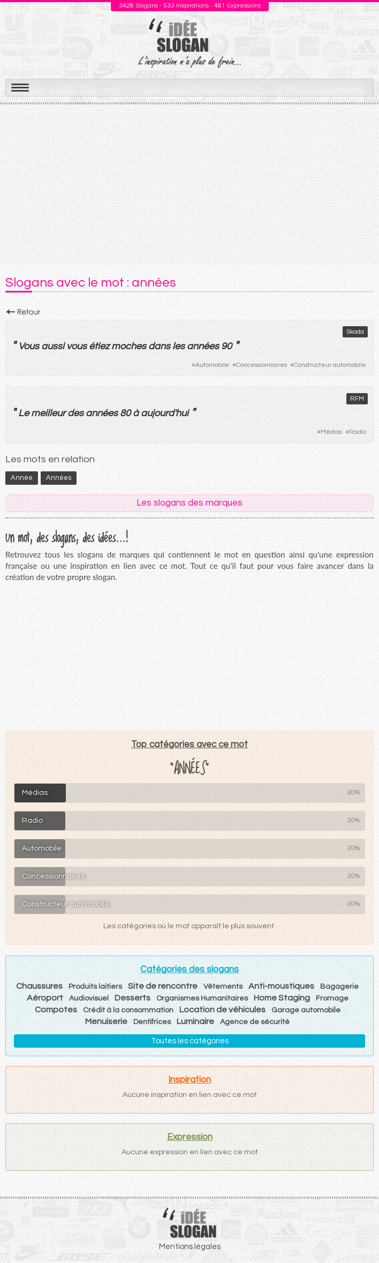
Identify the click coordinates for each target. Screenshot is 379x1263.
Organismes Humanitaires (202, 998)
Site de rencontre (163, 986)
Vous (28, 346)
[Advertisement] (189, 185)
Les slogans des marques (189, 503)
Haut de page (358, 1231)
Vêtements (222, 986)
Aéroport (45, 998)
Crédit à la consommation (128, 1010)
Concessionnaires (261, 365)
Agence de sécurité (255, 1022)
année (22, 478)
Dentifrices (152, 1022)
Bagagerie (339, 986)
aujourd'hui (164, 413)
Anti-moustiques (281, 986)
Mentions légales (190, 1247)
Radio (357, 431)
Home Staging (282, 998)
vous (76, 346)
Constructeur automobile (330, 365)
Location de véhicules (222, 1009)
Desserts (132, 998)
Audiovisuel (89, 998)
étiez (99, 346)
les (178, 346)
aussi (52, 346)
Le (23, 413)
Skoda (355, 331)
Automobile (212, 365)
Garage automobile (305, 1010)
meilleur (48, 413)
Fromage (332, 998)
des (75, 413)
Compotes (56, 1009)
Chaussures (39, 986)
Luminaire (195, 1021)
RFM (357, 398)
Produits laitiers (95, 986)
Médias (331, 431)
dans (159, 346)
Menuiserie (106, 1021)
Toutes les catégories (190, 1041)
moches (128, 346)
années (102, 413)
